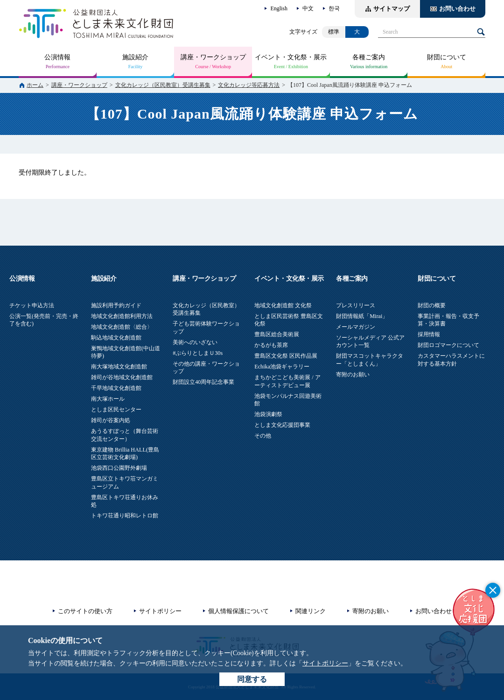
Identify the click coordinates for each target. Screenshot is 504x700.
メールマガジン (355, 327)
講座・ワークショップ (213, 57)
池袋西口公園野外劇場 (119, 468)
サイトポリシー (325, 663)
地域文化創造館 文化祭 (283, 305)
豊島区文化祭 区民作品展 (285, 356)
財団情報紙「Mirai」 (362, 316)
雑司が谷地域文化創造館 (122, 377)
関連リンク (310, 611)
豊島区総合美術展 (276, 334)
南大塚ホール (108, 399)
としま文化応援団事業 (282, 425)
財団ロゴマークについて (448, 345)
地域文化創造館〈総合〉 (122, 327)
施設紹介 (135, 57)
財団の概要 (432, 305)
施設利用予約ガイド (116, 305)
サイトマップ (391, 8)
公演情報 (57, 57)
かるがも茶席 (271, 345)
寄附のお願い (353, 374)
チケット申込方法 (31, 305)
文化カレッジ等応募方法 (249, 85)
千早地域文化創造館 (116, 388)
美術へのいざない (195, 342)
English (278, 8)
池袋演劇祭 (268, 414)
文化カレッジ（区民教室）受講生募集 (162, 85)
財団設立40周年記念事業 (203, 382)
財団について (446, 57)
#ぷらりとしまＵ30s (198, 353)
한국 (334, 8)
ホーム (35, 85)
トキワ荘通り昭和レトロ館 (124, 515)
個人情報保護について (238, 611)
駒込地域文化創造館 (116, 337)
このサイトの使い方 (85, 611)
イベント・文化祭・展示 (291, 57)
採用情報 (429, 334)
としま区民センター (116, 409)
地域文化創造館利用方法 (122, 316)
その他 (262, 435)
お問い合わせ (457, 8)
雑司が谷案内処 (110, 420)
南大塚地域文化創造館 (119, 366)
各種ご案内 (368, 57)
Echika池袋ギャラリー (281, 366)
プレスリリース (355, 305)
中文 (308, 8)
